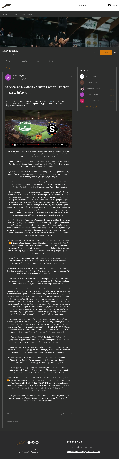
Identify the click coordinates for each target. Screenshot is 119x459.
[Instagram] (33, 442)
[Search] (94, 52)
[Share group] (115, 52)
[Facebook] (29, 442)
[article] (38, 250)
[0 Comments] (66, 413)
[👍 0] (7, 413)
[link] (10, 61)
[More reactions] (15, 413)
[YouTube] (37, 442)
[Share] (71, 75)
